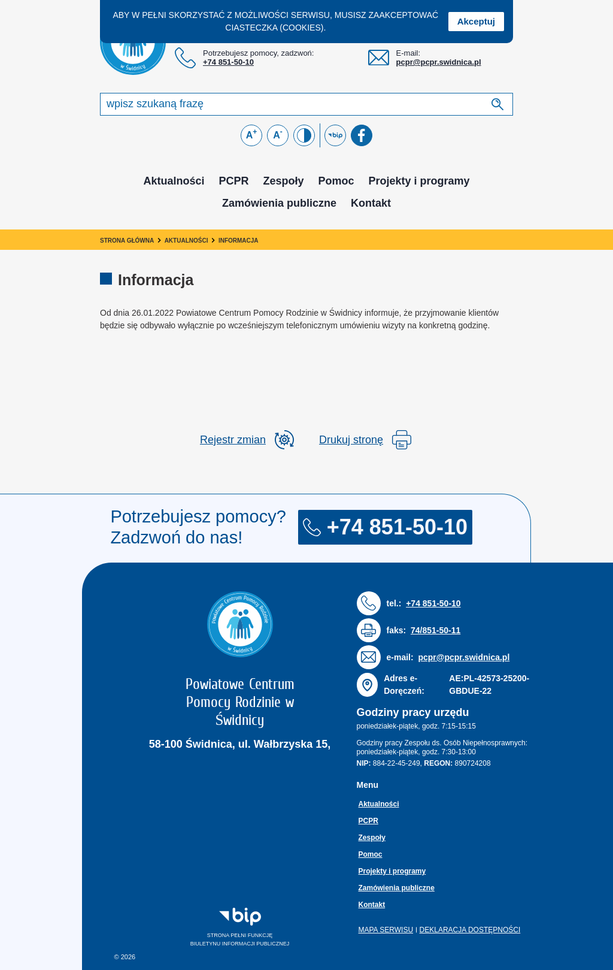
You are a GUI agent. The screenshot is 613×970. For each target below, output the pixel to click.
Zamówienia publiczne (279, 203)
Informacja (239, 240)
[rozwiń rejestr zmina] (247, 440)
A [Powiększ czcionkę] (251, 134)
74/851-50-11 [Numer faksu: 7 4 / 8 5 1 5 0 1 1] (435, 630)
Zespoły (283, 181)
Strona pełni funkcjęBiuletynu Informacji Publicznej (216, 927)
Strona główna (127, 240)
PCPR (233, 181)
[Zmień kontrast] (304, 135)
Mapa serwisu (386, 930)
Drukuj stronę (365, 439)
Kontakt (371, 203)
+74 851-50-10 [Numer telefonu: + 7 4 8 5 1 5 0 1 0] (228, 62)
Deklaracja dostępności (470, 930)
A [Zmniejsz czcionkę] (278, 134)
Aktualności (173, 181)
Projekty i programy (419, 181)
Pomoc (336, 181)
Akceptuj (476, 21)
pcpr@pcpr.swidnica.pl (438, 62)
